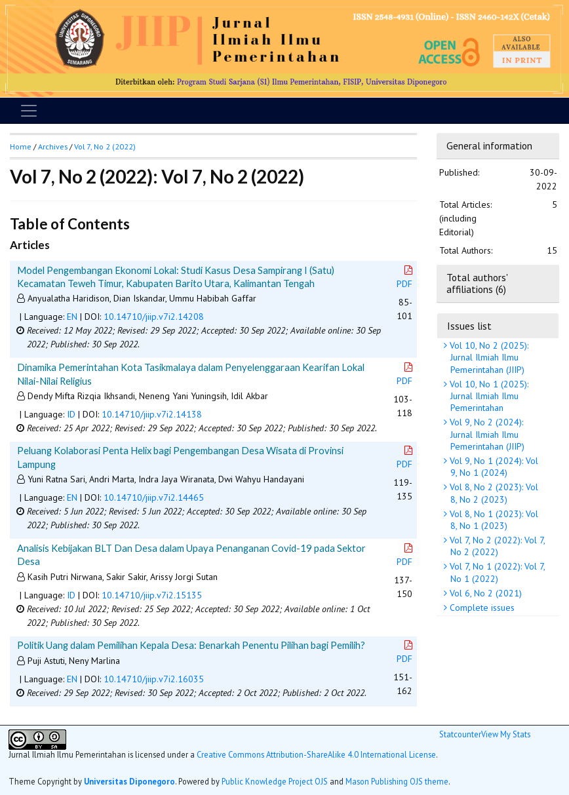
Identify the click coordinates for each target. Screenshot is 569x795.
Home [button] (20, 146)
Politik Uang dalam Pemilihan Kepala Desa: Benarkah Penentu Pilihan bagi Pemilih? (191, 645)
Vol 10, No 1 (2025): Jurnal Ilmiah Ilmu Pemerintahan (487, 396)
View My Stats (505, 734)
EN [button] (72, 316)
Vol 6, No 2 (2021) (484, 593)
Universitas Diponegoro (129, 781)
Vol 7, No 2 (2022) (105, 146)
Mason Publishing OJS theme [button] (396, 781)
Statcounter (460, 734)
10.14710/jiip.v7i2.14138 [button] (152, 414)
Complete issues (481, 607)
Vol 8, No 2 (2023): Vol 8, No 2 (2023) (492, 493)
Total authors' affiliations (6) (476, 283)
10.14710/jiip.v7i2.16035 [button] (154, 679)
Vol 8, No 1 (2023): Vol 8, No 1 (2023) (492, 520)
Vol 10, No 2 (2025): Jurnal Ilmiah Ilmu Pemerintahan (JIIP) (487, 357)
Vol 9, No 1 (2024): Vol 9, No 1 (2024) (492, 466)
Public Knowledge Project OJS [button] (275, 781)
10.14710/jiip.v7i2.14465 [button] (154, 497)
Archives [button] (53, 146)
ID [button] (71, 414)
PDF (406, 277)
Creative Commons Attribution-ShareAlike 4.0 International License (316, 754)
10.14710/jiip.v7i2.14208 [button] (154, 316)
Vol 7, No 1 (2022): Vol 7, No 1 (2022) (496, 572)
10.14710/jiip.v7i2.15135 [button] (152, 595)
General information (489, 145)
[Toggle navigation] (28, 111)
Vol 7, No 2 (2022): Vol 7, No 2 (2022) (496, 546)
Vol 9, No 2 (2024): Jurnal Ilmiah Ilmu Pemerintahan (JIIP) (485, 434)
